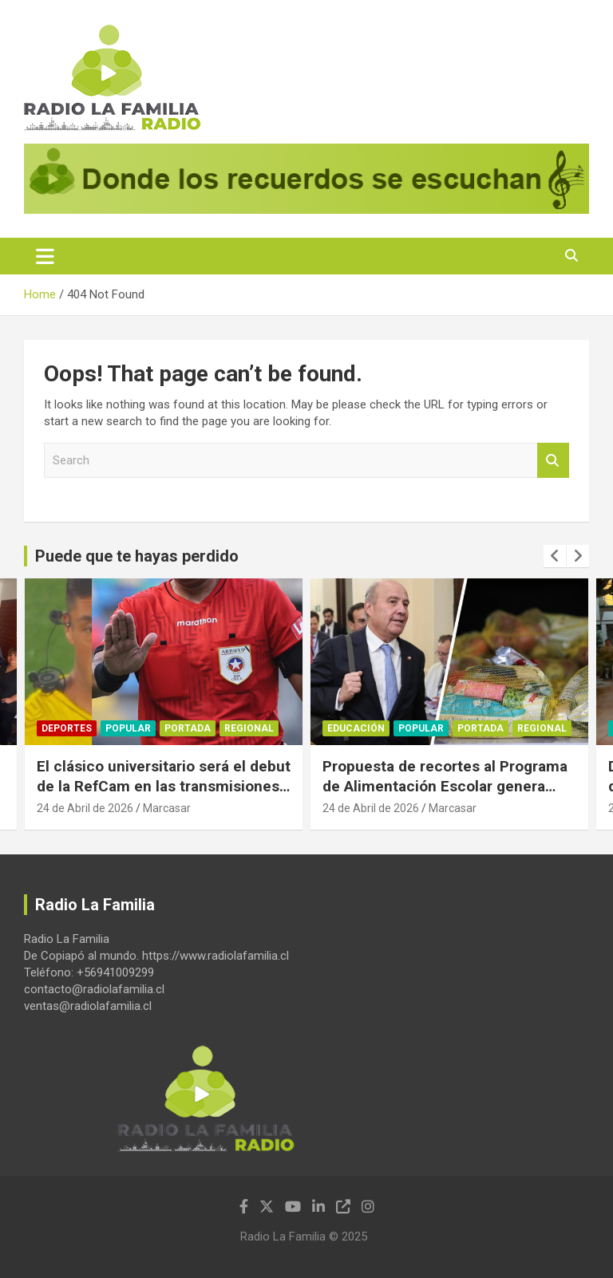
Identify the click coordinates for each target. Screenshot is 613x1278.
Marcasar (167, 808)
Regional (249, 728)
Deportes (67, 728)
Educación (356, 728)
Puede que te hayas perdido (137, 556)
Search (553, 461)
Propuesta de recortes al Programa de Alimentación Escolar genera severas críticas (445, 786)
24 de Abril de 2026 (85, 808)
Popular (128, 728)
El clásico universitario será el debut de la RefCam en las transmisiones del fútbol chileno (164, 786)
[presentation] (555, 556)
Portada (187, 728)
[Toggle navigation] (45, 256)
